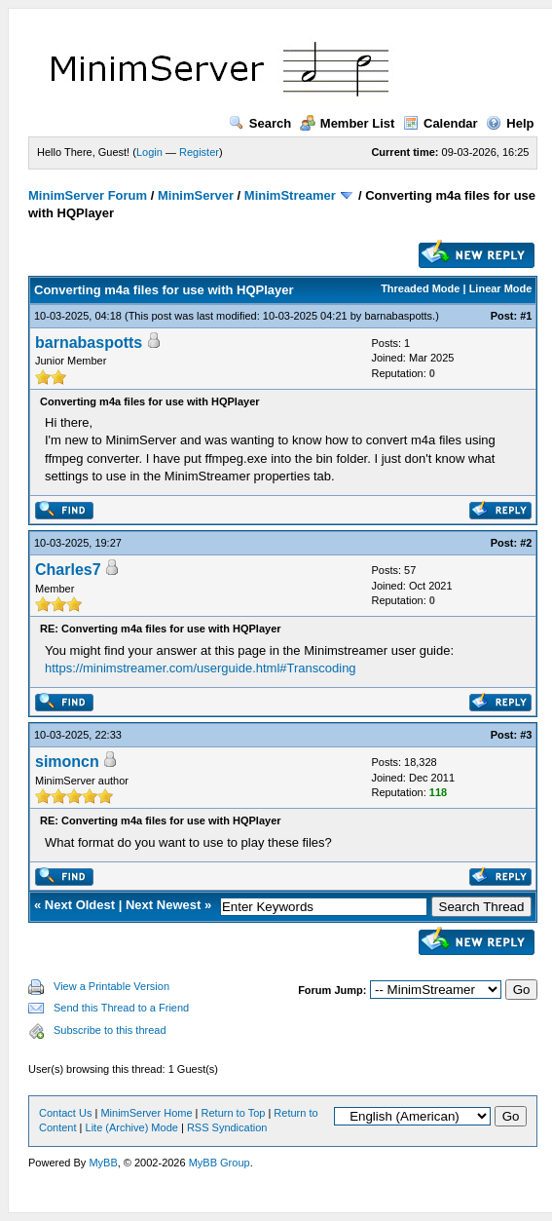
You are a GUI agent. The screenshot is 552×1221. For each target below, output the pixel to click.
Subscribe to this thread (110, 1030)
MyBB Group (219, 1162)
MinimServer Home (146, 1113)
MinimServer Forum (87, 195)
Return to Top (234, 1113)
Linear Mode (501, 288)
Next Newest (163, 904)
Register (199, 152)
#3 (526, 735)
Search (260, 123)
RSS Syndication (227, 1127)
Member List (347, 123)
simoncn (67, 761)
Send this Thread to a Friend (121, 1007)
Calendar (440, 123)
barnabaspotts (398, 316)
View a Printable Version (111, 986)
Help (510, 123)
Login (149, 152)
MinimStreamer (290, 195)
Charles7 (68, 569)
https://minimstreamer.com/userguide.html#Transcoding (200, 668)
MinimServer (196, 195)
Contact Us (65, 1113)
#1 (526, 316)
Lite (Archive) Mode (132, 1127)
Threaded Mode (420, 288)
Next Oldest (80, 904)
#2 (526, 543)
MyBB (103, 1162)
